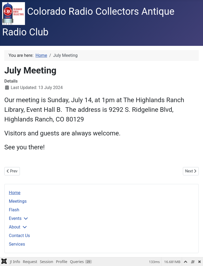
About (14, 227)
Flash (14, 209)
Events (15, 218)
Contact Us (19, 235)
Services (17, 244)
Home (14, 192)
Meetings (18, 201)
